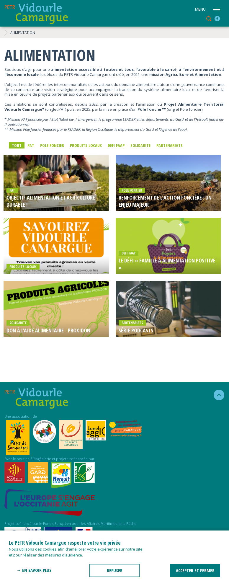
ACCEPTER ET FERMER (195, 570)
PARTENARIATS (169, 145)
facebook (217, 19)
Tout (17, 145)
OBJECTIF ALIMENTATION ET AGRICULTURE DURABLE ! (50, 201)
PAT (30, 145)
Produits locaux (86, 145)
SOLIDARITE (140, 145)
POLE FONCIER (52, 145)
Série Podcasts (136, 330)
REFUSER (114, 570)
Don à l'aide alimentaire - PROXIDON (48, 330)
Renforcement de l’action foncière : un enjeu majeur (165, 201)
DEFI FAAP (116, 145)
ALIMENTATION (22, 32)
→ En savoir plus (34, 570)
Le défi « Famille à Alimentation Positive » (167, 264)
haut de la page (216, 395)
